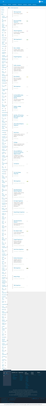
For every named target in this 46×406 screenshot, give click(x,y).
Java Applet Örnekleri (3, 177)
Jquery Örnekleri (3, 209)
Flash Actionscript (4, 140)
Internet (3, 171)
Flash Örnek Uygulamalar (4, 146)
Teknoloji (3, 337)
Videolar (20, 4)
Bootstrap (3, 83)
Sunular (25, 4)
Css (2, 102)
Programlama (4, 304)
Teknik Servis (3, 334)
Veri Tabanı (3, 347)
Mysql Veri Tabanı (3, 263)
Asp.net (3, 50)
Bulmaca (34, 4)
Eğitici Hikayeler (3, 121)
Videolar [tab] (2, 9)
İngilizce (3, 173)
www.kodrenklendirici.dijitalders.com (7, 402)
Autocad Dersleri (3, 53)
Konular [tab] (2, 7)
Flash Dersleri (3, 143)
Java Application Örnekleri (4, 186)
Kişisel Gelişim (3, 214)
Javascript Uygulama (3, 203)
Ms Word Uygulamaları (4, 254)
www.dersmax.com (4, 399)
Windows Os (3, 357)
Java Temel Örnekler (3, 194)
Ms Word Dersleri (3, 251)
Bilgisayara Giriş (4, 62)
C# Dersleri (3, 93)
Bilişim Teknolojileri (4, 75)
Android (3, 39)
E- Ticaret (3, 118)
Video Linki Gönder (27, 383)
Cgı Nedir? (3, 99)
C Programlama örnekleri (4, 89)
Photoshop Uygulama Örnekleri (4, 282)
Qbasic (3, 314)
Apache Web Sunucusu (3, 43)
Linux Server (3, 230)
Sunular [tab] (2, 12)
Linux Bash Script (3, 222)
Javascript (3, 201)
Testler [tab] (2, 14)
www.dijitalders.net (12, 398)
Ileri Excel (3, 167)
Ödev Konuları (3, 273)
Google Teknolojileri (4, 156)
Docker (3, 110)
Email (40, 375)
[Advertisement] (27, 302)
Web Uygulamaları (4, 354)
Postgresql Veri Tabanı (4, 298)
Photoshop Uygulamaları (4, 286)
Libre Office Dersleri (3, 218)
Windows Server (3, 360)
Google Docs (3, 153)
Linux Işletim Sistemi (3, 226)
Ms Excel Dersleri (3, 243)
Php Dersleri (3, 289)
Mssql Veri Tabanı (3, 258)
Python (3, 309)
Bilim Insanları (3, 72)
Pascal (3, 275)
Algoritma (3, 37)
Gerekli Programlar (4, 150)
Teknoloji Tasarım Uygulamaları (4, 340)
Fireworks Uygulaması (4, 137)
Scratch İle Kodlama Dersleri (3, 328)
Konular (4, 4)
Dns (2, 108)
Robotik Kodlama (3, 324)
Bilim (3, 69)
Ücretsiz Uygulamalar (4, 344)
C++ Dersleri (3, 96)
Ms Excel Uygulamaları (4, 247)
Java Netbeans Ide (3, 190)
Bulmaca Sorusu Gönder (27, 386)
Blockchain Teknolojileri (4, 80)
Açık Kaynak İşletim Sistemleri (3, 25)
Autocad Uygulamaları (4, 56)
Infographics (4, 169)
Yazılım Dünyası (3, 368)
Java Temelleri (3, 198)
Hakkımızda (15, 375)
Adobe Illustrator (3, 30)
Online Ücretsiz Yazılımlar (3, 269)
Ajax (3, 32)
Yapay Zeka (3, 365)
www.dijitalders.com (4, 398)
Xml (2, 362)
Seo (2, 332)
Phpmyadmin (4, 294)
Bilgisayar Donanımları (4, 59)
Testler (9, 4)
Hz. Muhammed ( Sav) (4, 163)
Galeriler (14, 4)
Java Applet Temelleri (3, 181)
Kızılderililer (4, 211)
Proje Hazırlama (4, 307)
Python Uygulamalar (4, 312)
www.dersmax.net (12, 399)
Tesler (21, 375)
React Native (3, 317)
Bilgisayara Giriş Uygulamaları (4, 66)
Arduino (3, 46)
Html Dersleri (3, 159)
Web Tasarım (3, 350)
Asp (2, 48)
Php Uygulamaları (4, 292)
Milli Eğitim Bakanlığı (3, 238)
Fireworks (3, 134)
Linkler (29, 4)
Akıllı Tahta (3, 35)
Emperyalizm (4, 130)
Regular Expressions (4, 320)
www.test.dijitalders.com (5, 401)
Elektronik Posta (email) (3, 127)
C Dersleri (3, 85)
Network (3, 266)
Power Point (3, 302)
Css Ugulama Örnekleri (3, 105)
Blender (3, 77)
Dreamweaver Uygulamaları (4, 115)
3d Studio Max (3, 20)
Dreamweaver (4, 112)
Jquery (3, 206)
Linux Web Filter (3, 234)
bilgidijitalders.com (35, 398)
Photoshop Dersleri (4, 278)
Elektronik (3, 124)
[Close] (41, 404)
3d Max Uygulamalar (4, 17)
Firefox (3, 132)
